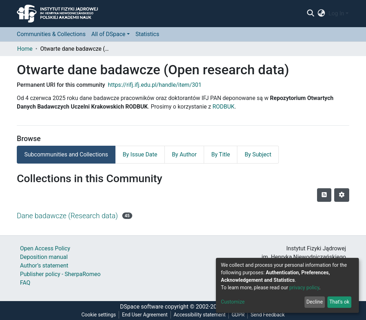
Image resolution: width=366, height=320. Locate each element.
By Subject (257, 154)
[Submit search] (310, 13)
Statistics (147, 34)
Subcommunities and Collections (66, 154)
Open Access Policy (45, 248)
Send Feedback (268, 315)
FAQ (25, 282)
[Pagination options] (341, 195)
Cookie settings (98, 315)
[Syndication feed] (324, 195)
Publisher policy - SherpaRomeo (60, 274)
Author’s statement (44, 265)
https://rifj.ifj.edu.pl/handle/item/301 (155, 84)
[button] (321, 13)
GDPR (238, 315)
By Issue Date (140, 154)
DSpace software (141, 306)
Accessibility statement (200, 315)
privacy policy (304, 287)
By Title (220, 154)
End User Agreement (144, 315)
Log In (336, 13)
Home (25, 48)
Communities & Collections (51, 34)
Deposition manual (44, 257)
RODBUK (223, 106)
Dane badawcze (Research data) (67, 215)
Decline (314, 302)
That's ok (339, 302)
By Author (184, 154)
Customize (232, 302)
